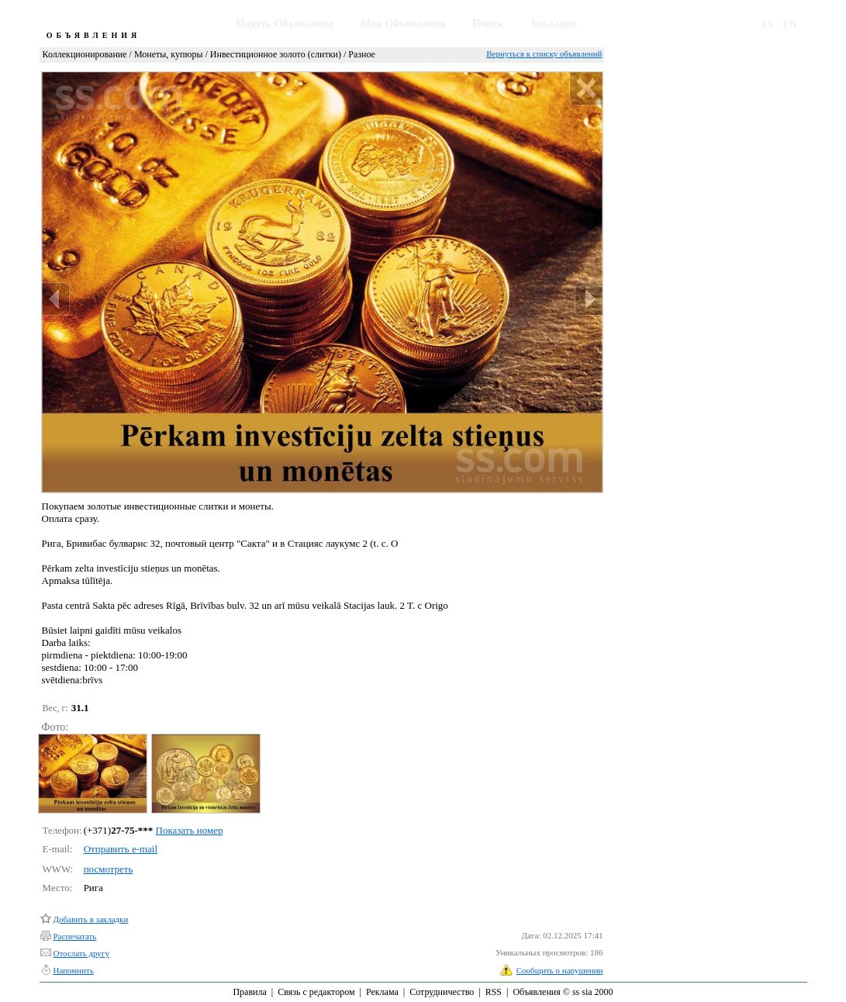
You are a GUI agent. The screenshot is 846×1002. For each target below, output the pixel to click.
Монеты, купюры (168, 54)
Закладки (554, 23)
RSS (493, 991)
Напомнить (74, 970)
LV (768, 23)
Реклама (382, 991)
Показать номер (189, 830)
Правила (249, 991)
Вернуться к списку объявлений (544, 53)
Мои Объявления (403, 23)
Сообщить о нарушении (559, 970)
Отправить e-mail (120, 849)
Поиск (487, 23)
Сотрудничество (441, 991)
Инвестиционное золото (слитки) (275, 54)
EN (790, 23)
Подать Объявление (285, 23)
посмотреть (108, 869)
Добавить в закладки (91, 919)
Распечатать (75, 936)
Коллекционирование (85, 54)
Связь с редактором (316, 991)
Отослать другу (81, 953)
